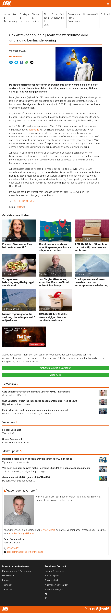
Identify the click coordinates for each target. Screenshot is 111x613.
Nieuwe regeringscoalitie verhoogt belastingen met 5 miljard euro (18, 317)
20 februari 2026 (11, 309)
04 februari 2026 (47, 309)
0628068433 (13, 548)
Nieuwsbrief (8, 575)
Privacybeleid (51, 580)
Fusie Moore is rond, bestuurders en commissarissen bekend (35, 410)
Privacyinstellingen (54, 589)
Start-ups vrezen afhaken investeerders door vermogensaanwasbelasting (91, 282)
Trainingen (7, 585)
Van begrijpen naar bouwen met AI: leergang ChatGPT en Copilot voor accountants (46, 468)
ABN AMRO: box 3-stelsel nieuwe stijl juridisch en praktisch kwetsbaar (54, 317)
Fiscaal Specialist (11, 429)
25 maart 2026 (10, 239)
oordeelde (33, 129)
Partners (6, 580)
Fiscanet (20, 207)
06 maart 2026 (82, 239)
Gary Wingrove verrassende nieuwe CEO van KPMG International (36, 391)
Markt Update (11, 451)
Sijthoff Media (48, 530)
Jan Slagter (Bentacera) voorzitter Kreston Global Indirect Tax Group (54, 282)
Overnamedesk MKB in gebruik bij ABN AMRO (26, 477)
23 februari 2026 (83, 274)
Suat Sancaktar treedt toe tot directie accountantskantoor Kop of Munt (39, 401)
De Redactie (15, 56)
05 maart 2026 (10, 274)
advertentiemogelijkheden (21, 533)
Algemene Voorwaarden (56, 585)
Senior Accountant (12, 439)
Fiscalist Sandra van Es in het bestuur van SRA (17, 246)
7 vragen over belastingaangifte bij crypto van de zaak (18, 282)
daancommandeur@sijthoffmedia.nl (25, 551)
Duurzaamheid (90, 14)
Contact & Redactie (54, 571)
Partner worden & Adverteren (16, 571)
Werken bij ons (52, 575)
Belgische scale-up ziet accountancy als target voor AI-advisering (37, 458)
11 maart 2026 (46, 239)
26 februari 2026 (47, 274)
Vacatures (8, 422)
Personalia (9, 384)
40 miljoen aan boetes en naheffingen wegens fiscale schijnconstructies (55, 247)
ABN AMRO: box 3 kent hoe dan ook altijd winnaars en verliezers (91, 247)
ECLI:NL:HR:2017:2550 (24, 201)
